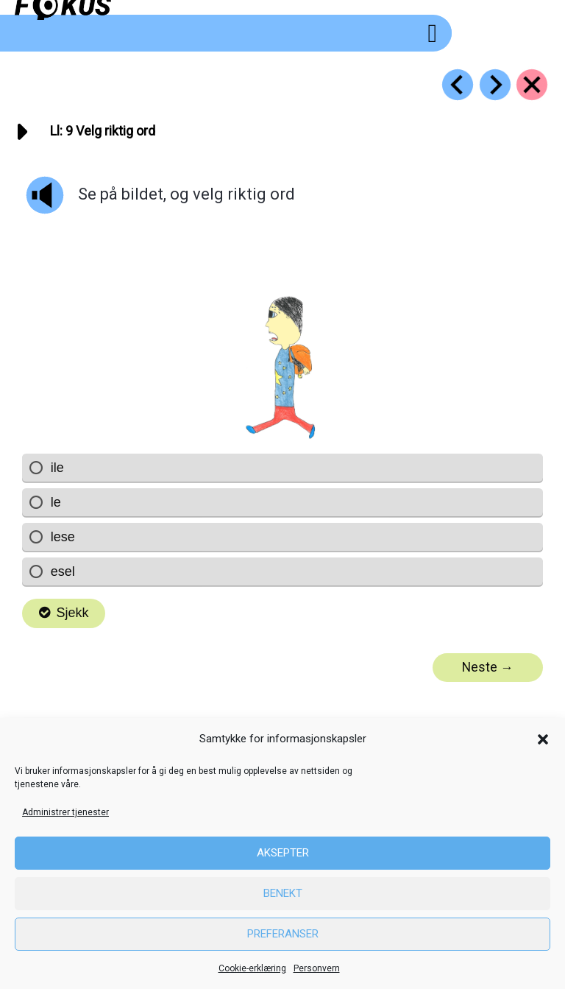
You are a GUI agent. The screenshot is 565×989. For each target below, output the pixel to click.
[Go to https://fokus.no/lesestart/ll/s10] (495, 84)
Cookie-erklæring (252, 968)
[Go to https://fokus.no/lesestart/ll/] (532, 84)
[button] (543, 739)
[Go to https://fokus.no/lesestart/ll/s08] (457, 84)
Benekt (282, 893)
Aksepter (283, 852)
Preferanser (283, 933)
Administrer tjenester (65, 812)
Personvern (317, 968)
